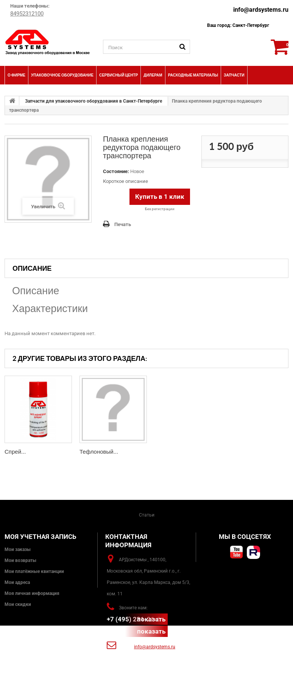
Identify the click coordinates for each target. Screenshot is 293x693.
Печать (122, 224)
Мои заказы (18, 549)
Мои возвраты (20, 560)
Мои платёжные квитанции (34, 571)
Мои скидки (18, 604)
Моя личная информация (32, 593)
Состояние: (116, 171)
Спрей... (15, 451)
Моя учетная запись (40, 536)
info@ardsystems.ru (260, 9)
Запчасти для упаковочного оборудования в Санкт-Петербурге (93, 101)
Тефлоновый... (98, 451)
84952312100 (27, 13)
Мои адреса (17, 582)
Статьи (146, 515)
